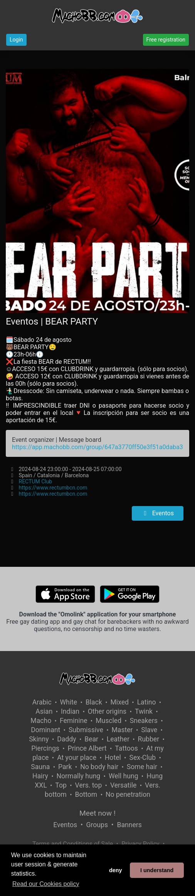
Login (16, 40)
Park (65, 767)
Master (122, 730)
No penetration (128, 794)
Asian (43, 711)
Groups (97, 825)
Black (94, 702)
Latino (146, 702)
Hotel (113, 757)
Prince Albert (87, 748)
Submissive (86, 730)
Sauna (40, 767)
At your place (76, 757)
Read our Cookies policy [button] (45, 884)
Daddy (66, 739)
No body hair (99, 767)
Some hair (142, 767)
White (68, 702)
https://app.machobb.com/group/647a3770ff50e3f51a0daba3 (97, 447)
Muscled (108, 720)
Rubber (149, 739)
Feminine (73, 720)
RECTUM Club (35, 481)
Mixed (120, 702)
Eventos (157, 513)
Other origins (107, 711)
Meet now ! (97, 813)
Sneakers (144, 720)
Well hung (123, 776)
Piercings (45, 748)
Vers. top (88, 785)
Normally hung (78, 776)
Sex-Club (142, 757)
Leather (118, 739)
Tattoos (126, 748)
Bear (91, 739)
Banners (129, 825)
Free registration (165, 40)
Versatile (123, 785)
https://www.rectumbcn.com (53, 488)
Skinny (39, 739)
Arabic (42, 702)
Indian (70, 711)
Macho (40, 720)
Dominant (45, 730)
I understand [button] (156, 870)
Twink (144, 711)
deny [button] (115, 870)
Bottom (86, 794)
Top (61, 785)
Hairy (40, 776)
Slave (149, 730)
